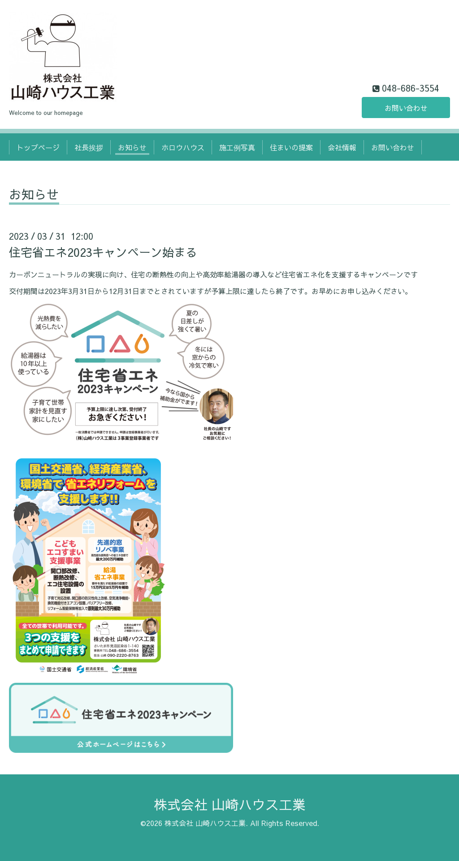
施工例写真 (237, 147)
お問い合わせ (406, 108)
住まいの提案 (291, 147)
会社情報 (342, 147)
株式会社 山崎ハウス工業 (230, 804)
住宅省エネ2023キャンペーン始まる (103, 252)
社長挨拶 (88, 147)
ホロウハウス (182, 147)
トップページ (38, 147)
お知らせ (132, 147)
